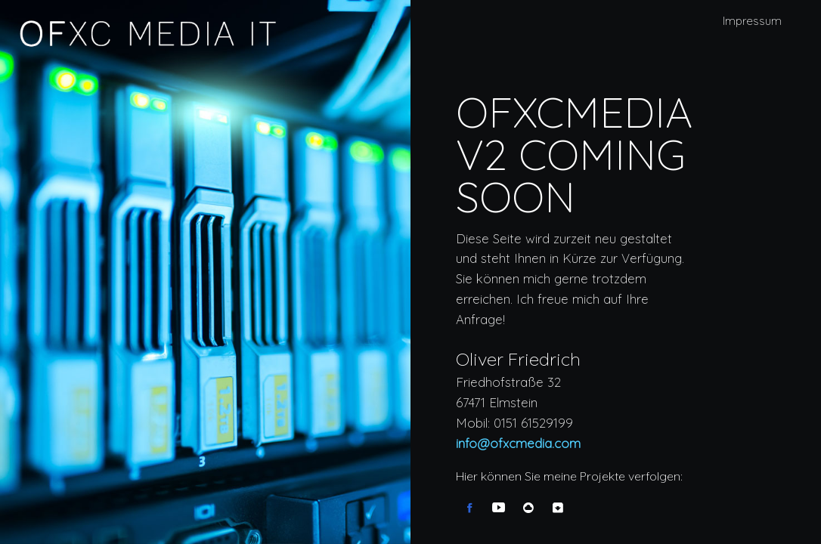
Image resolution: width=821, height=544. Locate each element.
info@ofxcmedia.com (518, 443)
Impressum (752, 21)
